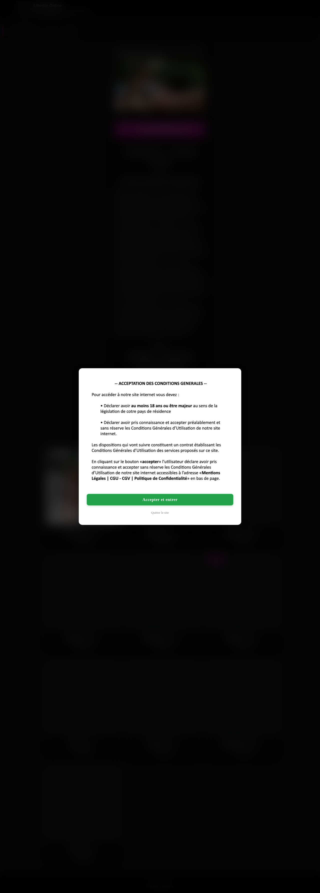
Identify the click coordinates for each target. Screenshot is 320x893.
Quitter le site (160, 512)
